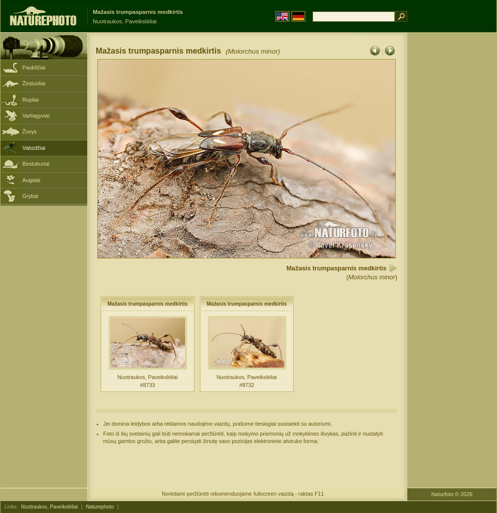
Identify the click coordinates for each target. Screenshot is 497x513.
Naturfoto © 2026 (452, 494)
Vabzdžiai (33, 148)
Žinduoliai (34, 83)
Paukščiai (34, 67)
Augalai (31, 180)
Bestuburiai (35, 164)
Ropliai (30, 100)
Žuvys (29, 131)
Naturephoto (100, 507)
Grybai (30, 196)
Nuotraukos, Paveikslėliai (49, 507)
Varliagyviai (36, 116)
